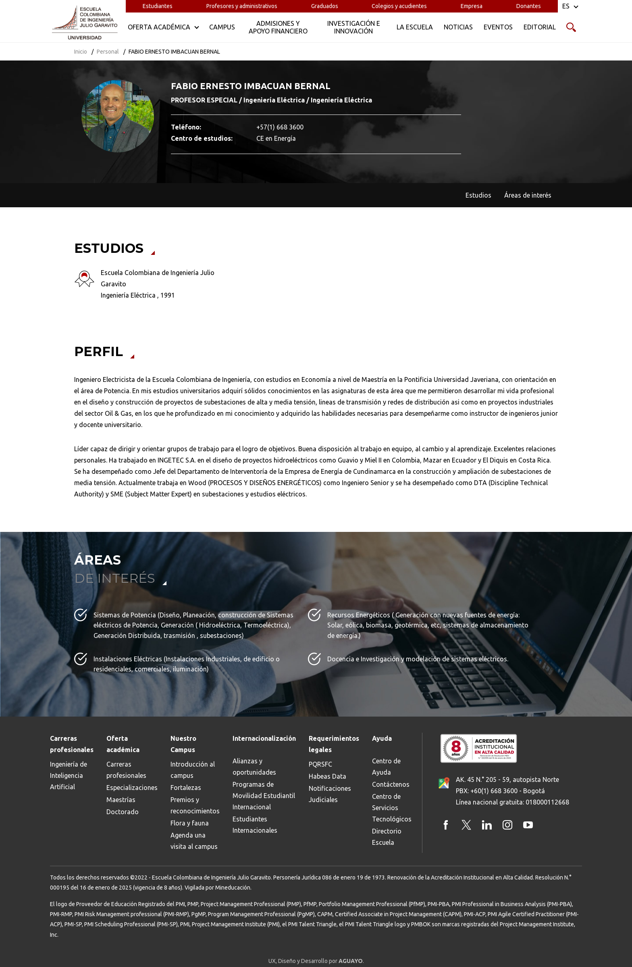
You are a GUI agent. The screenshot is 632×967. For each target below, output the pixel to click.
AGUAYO (351, 961)
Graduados (324, 6)
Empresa (471, 6)
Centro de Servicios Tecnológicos (392, 808)
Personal (108, 51)
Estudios (478, 195)
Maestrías (120, 799)
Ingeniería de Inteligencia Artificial (68, 775)
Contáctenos (391, 784)
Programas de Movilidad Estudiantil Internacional (264, 796)
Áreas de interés (527, 195)
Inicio (80, 51)
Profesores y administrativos (241, 6)
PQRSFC (320, 764)
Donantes (528, 6)
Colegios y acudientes (399, 6)
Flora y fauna (189, 823)
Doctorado (122, 811)
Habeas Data (327, 776)
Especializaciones (132, 787)
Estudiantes (158, 6)
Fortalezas (185, 787)
